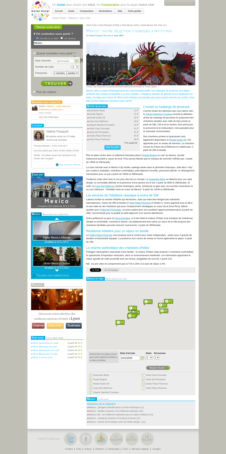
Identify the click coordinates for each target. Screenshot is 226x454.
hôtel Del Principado (111, 209)
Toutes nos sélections (51, 275)
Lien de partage (111, 270)
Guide (61, 4)
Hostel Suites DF (97, 117)
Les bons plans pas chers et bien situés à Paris (56, 150)
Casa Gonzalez (122, 218)
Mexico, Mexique (45, 113)
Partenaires (113, 449)
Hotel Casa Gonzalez (99, 128)
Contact (69, 449)
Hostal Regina (96, 114)
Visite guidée (134, 11)
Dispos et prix (157, 368)
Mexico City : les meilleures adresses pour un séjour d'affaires (119, 414)
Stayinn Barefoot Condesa (102, 125)
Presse (88, 449)
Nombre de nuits (44, 66)
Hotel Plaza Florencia (99, 139)
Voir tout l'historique (49, 117)
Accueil (59, 11)
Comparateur (110, 4)
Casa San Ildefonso (98, 121)
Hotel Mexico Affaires (56, 237)
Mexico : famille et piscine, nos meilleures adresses (114, 411)
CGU (125, 449)
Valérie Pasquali (95, 36)
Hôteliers (99, 449)
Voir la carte (112, 147)
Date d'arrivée (127, 353)
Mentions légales (140, 449)
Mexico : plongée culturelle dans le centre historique (114, 407)
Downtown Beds (97, 110)
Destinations (105, 11)
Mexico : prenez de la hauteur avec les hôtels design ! (115, 422)
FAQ (78, 449)
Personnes (160, 353)
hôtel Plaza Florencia (140, 203)
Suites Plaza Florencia (100, 136)
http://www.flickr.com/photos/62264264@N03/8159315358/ (117, 87)
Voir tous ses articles (68, 164)
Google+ (156, 449)
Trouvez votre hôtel (48, 27)
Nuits (149, 353)
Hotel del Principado (99, 132)
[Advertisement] (57, 371)
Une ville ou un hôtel (48, 38)
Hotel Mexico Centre (57, 263)
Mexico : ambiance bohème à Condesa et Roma (112, 418)
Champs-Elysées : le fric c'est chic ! (51, 146)
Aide (120, 11)
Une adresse (70, 38)
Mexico (56, 201)
